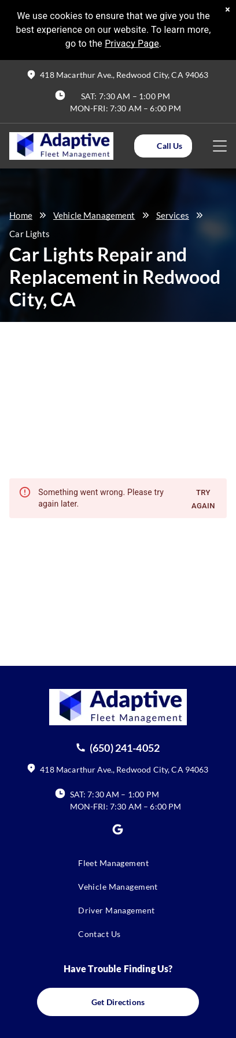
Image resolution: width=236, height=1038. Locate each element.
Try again (203, 499)
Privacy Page (132, 43)
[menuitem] (118, 868)
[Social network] (118, 831)
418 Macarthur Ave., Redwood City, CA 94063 (124, 75)
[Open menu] (220, 146)
